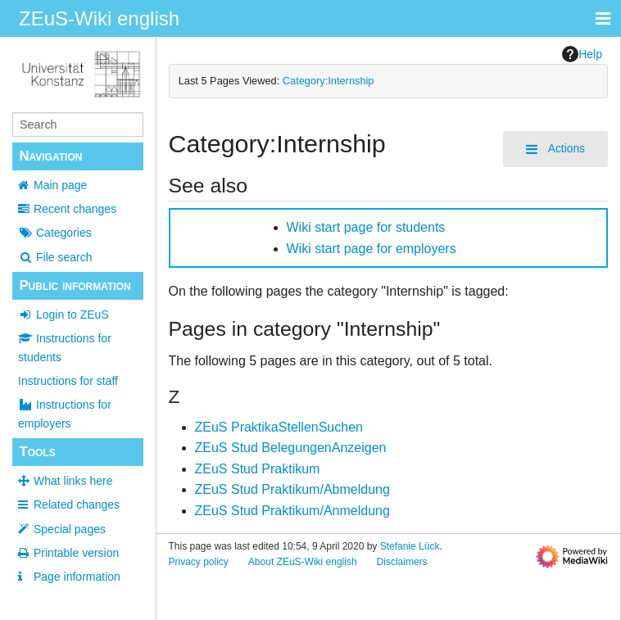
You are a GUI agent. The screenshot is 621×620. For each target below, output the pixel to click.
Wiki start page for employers (371, 249)
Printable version (76, 552)
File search (55, 257)
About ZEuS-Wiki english (302, 562)
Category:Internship (328, 81)
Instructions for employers (64, 413)
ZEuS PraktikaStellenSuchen (279, 427)
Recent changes (75, 208)
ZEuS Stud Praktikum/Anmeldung (292, 511)
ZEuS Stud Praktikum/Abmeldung (292, 489)
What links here (73, 480)
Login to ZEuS (63, 314)
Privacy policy (199, 562)
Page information (77, 576)
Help (582, 54)
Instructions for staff (68, 380)
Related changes (77, 504)
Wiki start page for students (366, 227)
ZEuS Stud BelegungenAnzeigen (291, 448)
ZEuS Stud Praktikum (257, 469)
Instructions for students (64, 347)
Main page (60, 185)
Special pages (70, 529)
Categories (55, 232)
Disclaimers (402, 562)
